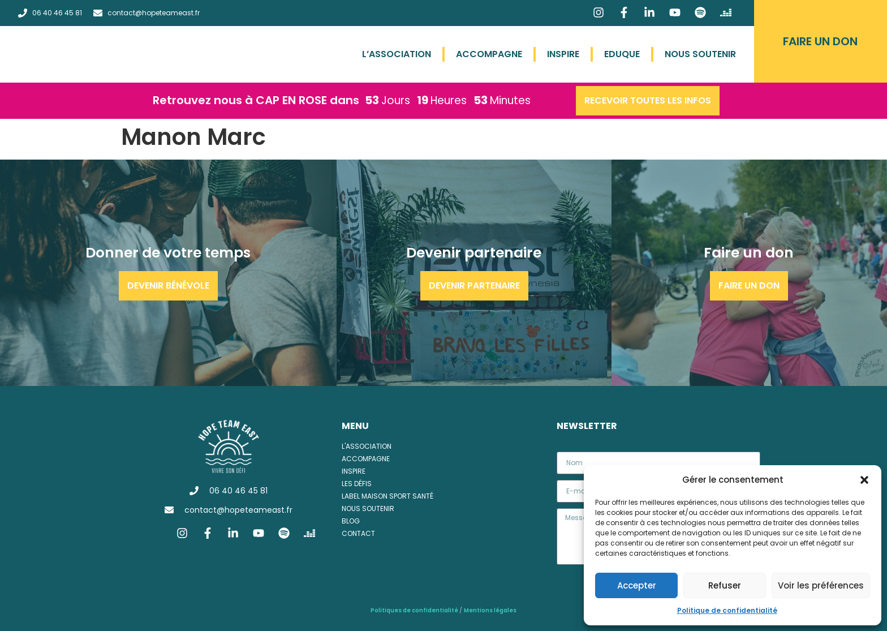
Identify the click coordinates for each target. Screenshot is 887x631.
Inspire (563, 54)
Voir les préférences (821, 585)
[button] (864, 480)
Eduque (622, 54)
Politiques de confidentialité (415, 610)
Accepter (636, 585)
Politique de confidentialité (727, 610)
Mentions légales (490, 610)
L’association (396, 54)
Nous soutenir (700, 54)
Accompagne (489, 54)
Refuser (724, 585)
